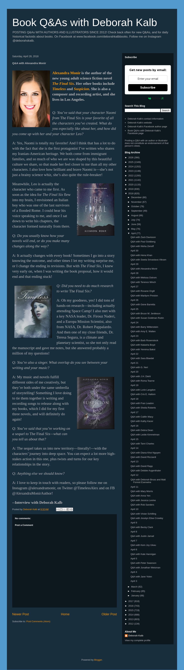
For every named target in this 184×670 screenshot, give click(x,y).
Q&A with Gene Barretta (142, 304)
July (133, 219)
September (137, 210)
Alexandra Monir (66, 73)
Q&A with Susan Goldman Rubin (147, 318)
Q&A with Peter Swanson (143, 563)
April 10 (134, 509)
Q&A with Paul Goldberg (142, 241)
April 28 (134, 273)
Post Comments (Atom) (38, 621)
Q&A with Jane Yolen (141, 576)
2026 (131, 157)
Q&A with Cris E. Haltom (142, 394)
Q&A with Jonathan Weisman (145, 567)
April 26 (134, 300)
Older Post (109, 614)
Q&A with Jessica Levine (143, 500)
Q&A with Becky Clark (141, 527)
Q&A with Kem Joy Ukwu (143, 545)
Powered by (148, 98)
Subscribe (147, 87)
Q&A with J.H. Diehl (140, 376)
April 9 (133, 522)
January (135, 595)
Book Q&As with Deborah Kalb (84, 22)
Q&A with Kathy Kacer (141, 421)
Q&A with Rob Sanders (142, 504)
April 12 (134, 475)
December (137, 197)
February (136, 591)
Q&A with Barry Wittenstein (144, 327)
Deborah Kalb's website (140, 122)
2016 (131, 605)
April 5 (133, 558)
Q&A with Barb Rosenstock (144, 340)
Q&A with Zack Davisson (143, 237)
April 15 (134, 439)
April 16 (134, 425)
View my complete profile (137, 640)
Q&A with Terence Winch (143, 282)
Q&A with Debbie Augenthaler (145, 470)
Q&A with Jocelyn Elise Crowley (146, 518)
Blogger (98, 659)
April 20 (134, 371)
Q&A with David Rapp (141, 466)
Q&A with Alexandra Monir (143, 268)
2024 (131, 166)
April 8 (133, 531)
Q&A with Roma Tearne (142, 380)
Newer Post (20, 614)
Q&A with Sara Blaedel (142, 358)
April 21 (134, 363)
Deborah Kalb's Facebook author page (147, 126)
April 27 (134, 286)
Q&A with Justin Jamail (142, 536)
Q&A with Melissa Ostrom (143, 277)
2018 (131, 193)
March (134, 586)
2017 (131, 601)
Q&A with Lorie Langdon (142, 389)
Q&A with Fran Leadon (142, 403)
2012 (131, 623)
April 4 (133, 572)
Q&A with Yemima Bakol (142, 349)
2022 (131, 175)
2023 (131, 171)
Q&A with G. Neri (139, 367)
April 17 (134, 412)
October (135, 206)
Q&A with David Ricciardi (143, 457)
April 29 (134, 264)
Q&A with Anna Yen (140, 495)
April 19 (134, 385)
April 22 (134, 354)
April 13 (134, 461)
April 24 (134, 322)
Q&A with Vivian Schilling (143, 513)
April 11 (134, 487)
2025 (131, 162)
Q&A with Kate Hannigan (143, 554)
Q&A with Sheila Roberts (143, 407)
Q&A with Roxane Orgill (142, 291)
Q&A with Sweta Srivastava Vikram (148, 259)
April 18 (134, 399)
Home (65, 614)
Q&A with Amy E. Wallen (142, 331)
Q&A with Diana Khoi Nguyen (145, 452)
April (133, 233)
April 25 (134, 309)
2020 (131, 184)
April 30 (134, 250)
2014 (131, 614)
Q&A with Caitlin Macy (141, 416)
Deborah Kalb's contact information (145, 118)
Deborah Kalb (135, 635)
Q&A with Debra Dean (141, 430)
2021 (131, 180)
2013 (131, 619)
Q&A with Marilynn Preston (144, 295)
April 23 (134, 336)
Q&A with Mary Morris (141, 491)
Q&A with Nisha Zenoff (142, 246)
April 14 (134, 448)
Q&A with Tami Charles (142, 443)
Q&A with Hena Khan (141, 255)
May (133, 229)
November (137, 202)
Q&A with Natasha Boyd (142, 344)
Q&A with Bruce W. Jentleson (145, 313)
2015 (131, 610)
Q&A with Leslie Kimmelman (144, 434)
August (135, 215)
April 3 (133, 581)
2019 (131, 189)
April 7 (133, 540)
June (134, 224)
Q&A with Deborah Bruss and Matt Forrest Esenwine (148, 481)
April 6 (133, 549)
